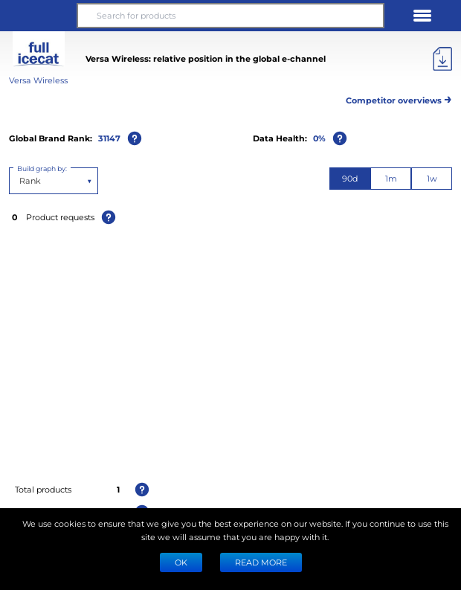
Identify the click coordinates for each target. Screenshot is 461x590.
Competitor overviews (399, 98)
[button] (38, 16)
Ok (181, 562)
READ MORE (261, 562)
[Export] (442, 59)
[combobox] (20, 180)
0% (319, 138)
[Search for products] (230, 15)
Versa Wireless (38, 80)
